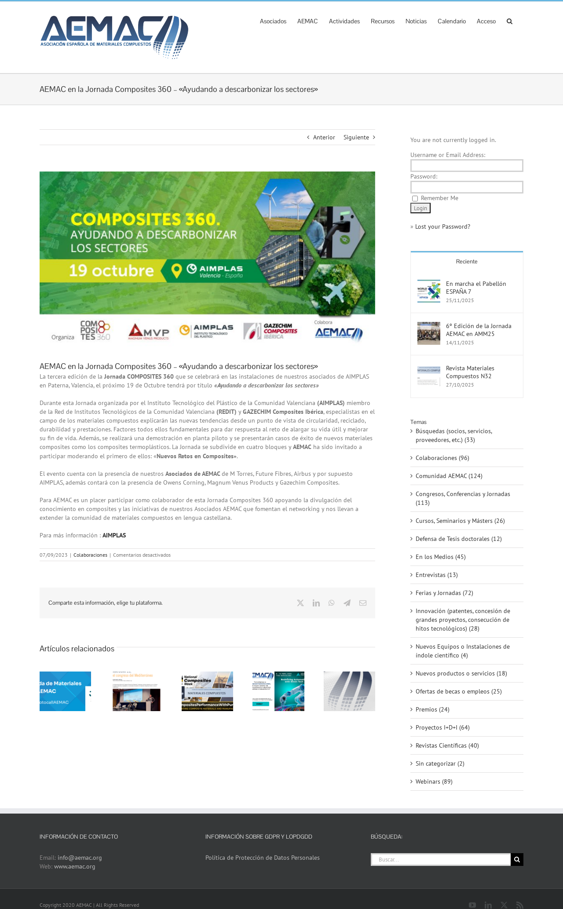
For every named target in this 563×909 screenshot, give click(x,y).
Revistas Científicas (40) (447, 745)
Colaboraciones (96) (442, 458)
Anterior (324, 137)
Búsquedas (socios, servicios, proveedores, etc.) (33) (454, 435)
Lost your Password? (442, 226)
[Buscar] (517, 859)
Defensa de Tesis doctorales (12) (459, 539)
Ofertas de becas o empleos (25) (459, 691)
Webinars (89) (434, 781)
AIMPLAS (114, 535)
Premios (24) (433, 709)
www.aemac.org (74, 866)
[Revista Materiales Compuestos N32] (428, 368)
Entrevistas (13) (437, 575)
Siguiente (356, 137)
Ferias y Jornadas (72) (444, 593)
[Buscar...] (441, 859)
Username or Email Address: (447, 155)
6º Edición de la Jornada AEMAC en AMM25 (479, 330)
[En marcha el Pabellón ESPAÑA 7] (428, 284)
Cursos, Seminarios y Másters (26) (460, 521)
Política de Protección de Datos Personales (262, 858)
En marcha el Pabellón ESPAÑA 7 (476, 288)
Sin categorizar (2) (440, 763)
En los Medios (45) (441, 557)
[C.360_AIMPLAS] (207, 259)
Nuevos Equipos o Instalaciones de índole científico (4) (463, 651)
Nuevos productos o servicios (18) (461, 673)
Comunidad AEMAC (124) (449, 476)
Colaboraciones (90, 554)
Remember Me (439, 198)
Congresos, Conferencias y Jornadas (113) (463, 498)
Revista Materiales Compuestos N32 (470, 372)
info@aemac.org (80, 858)
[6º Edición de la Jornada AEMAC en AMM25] (428, 326)
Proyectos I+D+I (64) (443, 727)
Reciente (467, 261)
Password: (423, 176)
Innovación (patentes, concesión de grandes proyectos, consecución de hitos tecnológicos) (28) (463, 619)
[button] (509, 20)
